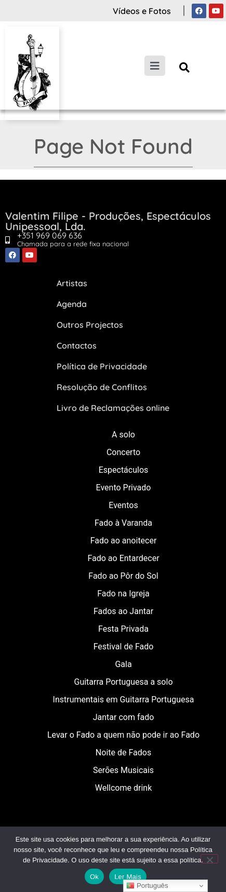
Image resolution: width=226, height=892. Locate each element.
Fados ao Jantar (123, 611)
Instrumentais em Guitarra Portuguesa (123, 699)
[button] (184, 67)
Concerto (123, 452)
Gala (123, 664)
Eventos (123, 505)
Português (147, 886)
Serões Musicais (123, 770)
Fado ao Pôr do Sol (123, 576)
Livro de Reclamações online (113, 408)
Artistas (72, 283)
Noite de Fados (123, 752)
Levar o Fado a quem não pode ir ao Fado (123, 735)
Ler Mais (127, 877)
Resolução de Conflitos (102, 387)
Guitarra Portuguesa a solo (123, 682)
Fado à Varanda (123, 523)
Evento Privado (123, 487)
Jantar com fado (123, 717)
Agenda (72, 304)
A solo (123, 435)
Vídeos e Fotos (142, 11)
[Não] (209, 858)
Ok (94, 877)
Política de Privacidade (102, 366)
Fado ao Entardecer (123, 558)
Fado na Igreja (123, 593)
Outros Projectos (90, 324)
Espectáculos (124, 470)
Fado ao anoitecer (123, 540)
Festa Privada (123, 629)
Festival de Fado (124, 646)
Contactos (77, 345)
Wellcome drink (123, 788)
